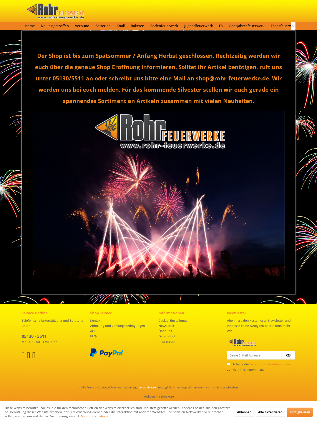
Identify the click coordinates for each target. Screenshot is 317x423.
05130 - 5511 (34, 336)
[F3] (221, 26)
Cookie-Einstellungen (174, 320)
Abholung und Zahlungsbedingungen (117, 326)
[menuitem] (30, 26)
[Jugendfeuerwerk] (198, 26)
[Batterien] (103, 26)
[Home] (30, 26)
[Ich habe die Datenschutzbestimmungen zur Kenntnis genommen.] (228, 364)
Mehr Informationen (95, 416)
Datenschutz (168, 336)
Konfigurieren (299, 412)
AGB (93, 331)
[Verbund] (82, 26)
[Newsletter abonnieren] (288, 355)
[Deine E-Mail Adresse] (254, 355)
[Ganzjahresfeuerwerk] (247, 26)
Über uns (165, 331)
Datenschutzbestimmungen (270, 364)
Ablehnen (244, 412)
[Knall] (121, 26)
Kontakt (95, 320)
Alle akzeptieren (270, 412)
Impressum (167, 341)
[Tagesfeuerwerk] (284, 26)
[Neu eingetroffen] (55, 26)
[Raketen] (137, 26)
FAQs (94, 336)
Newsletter (166, 326)
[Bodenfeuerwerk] (164, 26)
